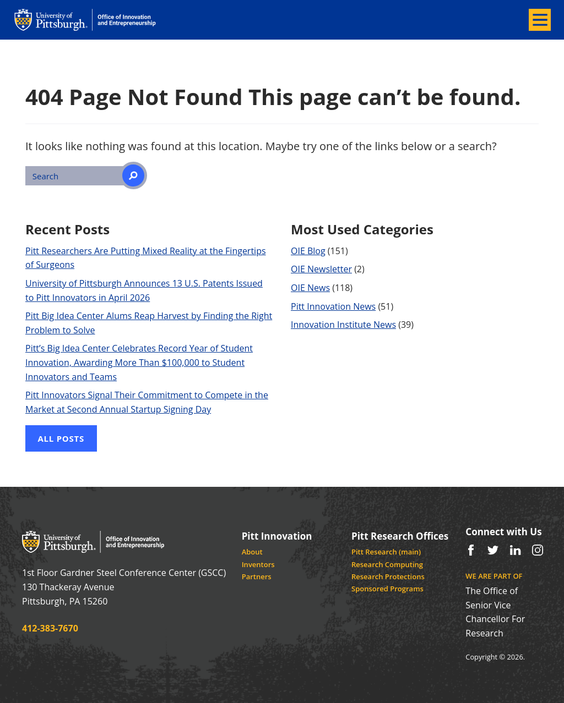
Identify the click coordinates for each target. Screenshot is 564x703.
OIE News (310, 288)
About (252, 552)
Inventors (258, 564)
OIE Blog (308, 251)
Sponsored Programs (387, 589)
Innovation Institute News (343, 324)
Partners (257, 576)
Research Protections (388, 576)
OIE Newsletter (321, 269)
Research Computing (387, 564)
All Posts (61, 438)
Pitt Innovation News (333, 306)
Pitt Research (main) (386, 552)
